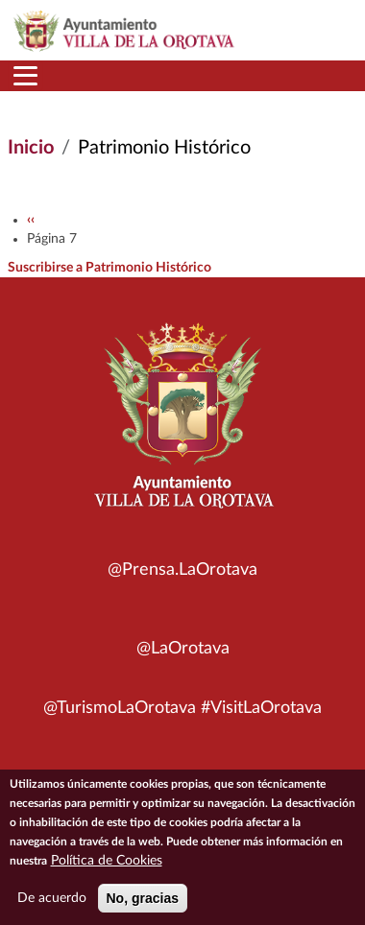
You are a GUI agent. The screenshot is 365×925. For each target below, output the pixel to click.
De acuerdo (51, 905)
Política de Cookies (106, 867)
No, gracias (143, 905)
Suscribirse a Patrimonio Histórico (109, 267)
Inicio (31, 147)
